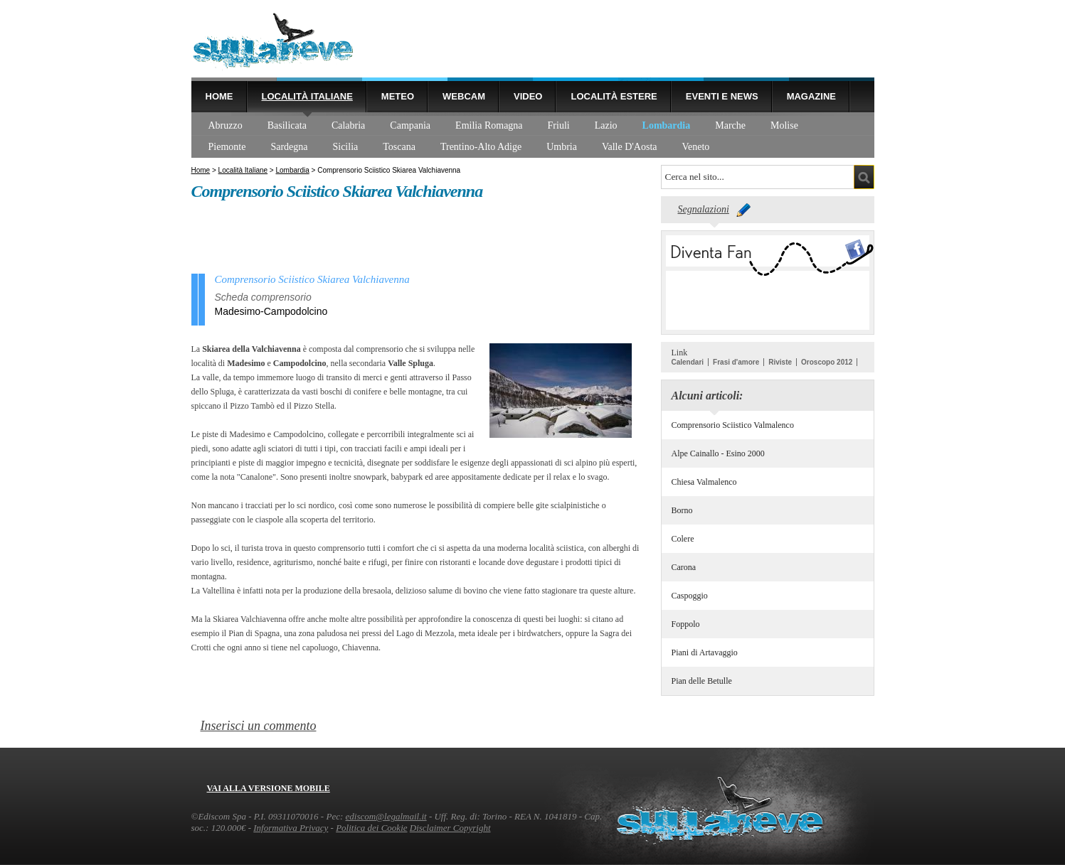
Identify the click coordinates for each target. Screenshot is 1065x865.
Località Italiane (307, 96)
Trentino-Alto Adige (480, 146)
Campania (410, 125)
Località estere (614, 96)
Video (528, 96)
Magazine (811, 96)
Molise (784, 125)
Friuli (559, 125)
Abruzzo (225, 125)
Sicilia (345, 146)
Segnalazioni (703, 209)
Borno (682, 510)
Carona (684, 567)
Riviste (780, 362)
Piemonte (227, 146)
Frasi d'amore (736, 362)
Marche (730, 125)
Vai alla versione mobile (268, 788)
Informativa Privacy (290, 827)
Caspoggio (690, 596)
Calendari (688, 362)
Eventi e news (722, 96)
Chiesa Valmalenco (704, 482)
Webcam (464, 96)
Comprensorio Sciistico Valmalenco (733, 425)
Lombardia (666, 125)
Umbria (561, 146)
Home (219, 96)
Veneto (695, 146)
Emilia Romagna (488, 125)
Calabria (348, 125)
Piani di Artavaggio (705, 652)
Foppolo (686, 624)
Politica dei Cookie (371, 827)
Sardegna (288, 146)
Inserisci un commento (259, 726)
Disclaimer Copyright (450, 827)
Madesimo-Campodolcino (271, 311)
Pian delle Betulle (702, 681)
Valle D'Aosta (629, 146)
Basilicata (287, 125)
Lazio (606, 125)
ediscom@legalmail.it (386, 816)
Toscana (399, 146)
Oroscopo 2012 (826, 362)
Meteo (397, 96)
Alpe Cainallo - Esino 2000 (718, 453)
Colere (683, 539)
